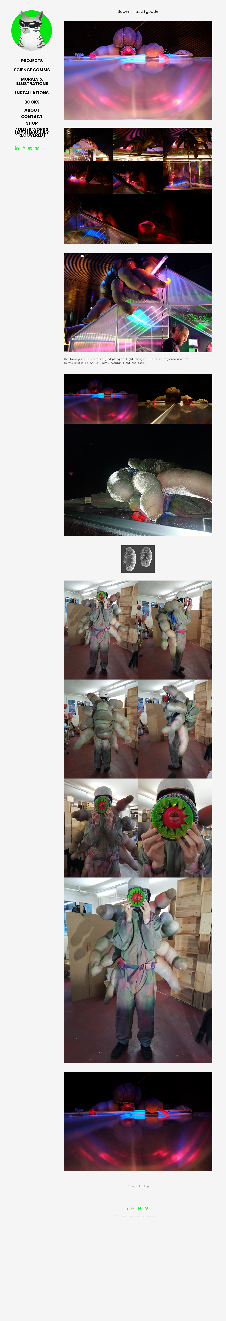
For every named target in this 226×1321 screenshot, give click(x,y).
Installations (32, 93)
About (31, 110)
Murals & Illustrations (31, 82)
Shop (32, 123)
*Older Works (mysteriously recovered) (32, 132)
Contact (31, 117)
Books (31, 102)
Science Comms (32, 70)
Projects (32, 61)
